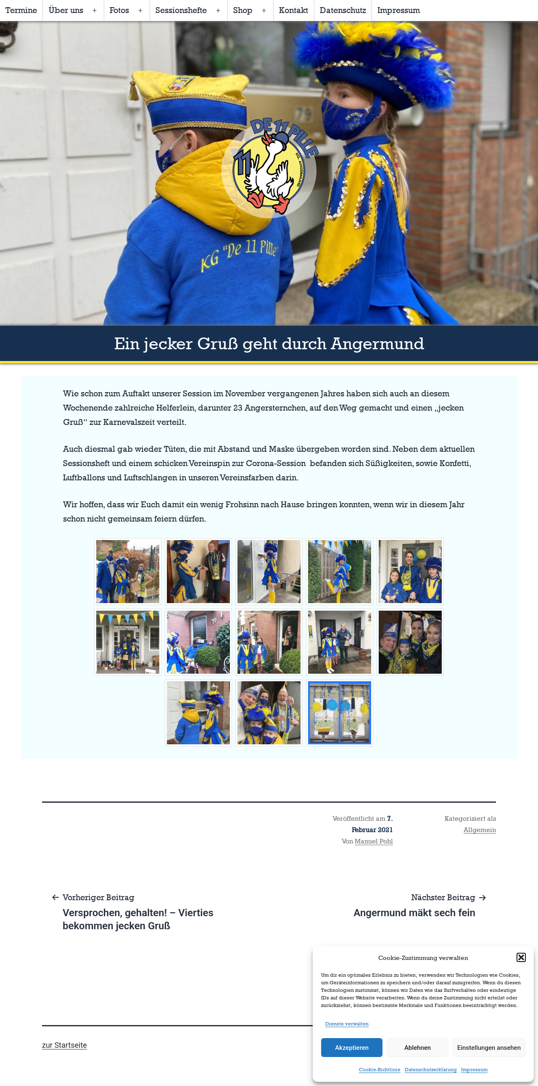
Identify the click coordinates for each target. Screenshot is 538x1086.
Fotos (119, 10)
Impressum (474, 1070)
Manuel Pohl (374, 841)
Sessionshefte (181, 10)
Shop (243, 10)
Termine (21, 10)
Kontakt (293, 10)
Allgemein (480, 830)
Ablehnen (417, 1048)
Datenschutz (343, 10)
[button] (521, 957)
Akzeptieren (352, 1048)
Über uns (66, 10)
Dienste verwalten (347, 1024)
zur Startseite (64, 1045)
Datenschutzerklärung (431, 1070)
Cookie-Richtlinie (380, 1070)
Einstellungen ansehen (489, 1048)
